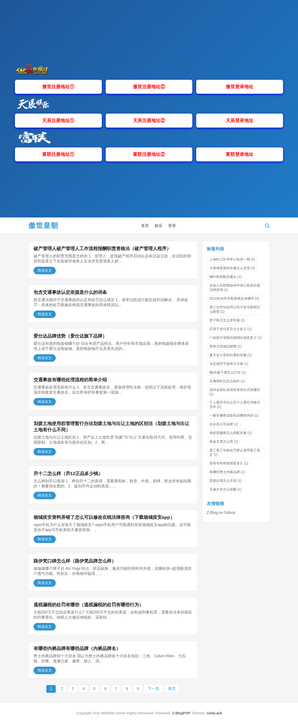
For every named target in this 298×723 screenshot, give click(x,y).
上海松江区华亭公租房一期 (232, 259)
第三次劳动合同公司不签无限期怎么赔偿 (234, 309)
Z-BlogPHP (181, 713)
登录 (172, 226)
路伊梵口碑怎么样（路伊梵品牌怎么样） (75, 561)
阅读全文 (44, 270)
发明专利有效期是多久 (228, 463)
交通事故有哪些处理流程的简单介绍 (70, 379)
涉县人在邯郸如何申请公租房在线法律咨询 (234, 287)
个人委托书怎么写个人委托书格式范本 (234, 404)
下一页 (153, 689)
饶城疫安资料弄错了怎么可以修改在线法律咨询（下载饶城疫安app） (104, 517)
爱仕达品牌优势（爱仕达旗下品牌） (70, 336)
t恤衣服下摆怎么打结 (227, 372)
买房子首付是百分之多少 (230, 329)
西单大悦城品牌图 (225, 346)
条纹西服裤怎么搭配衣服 (230, 433)
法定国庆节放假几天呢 (228, 364)
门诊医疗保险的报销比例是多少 (235, 338)
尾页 (172, 689)
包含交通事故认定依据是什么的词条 (70, 292)
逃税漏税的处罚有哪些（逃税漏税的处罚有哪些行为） (89, 604)
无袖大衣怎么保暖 (225, 489)
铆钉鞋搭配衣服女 (225, 277)
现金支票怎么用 (223, 441)
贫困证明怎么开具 (225, 481)
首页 (145, 226)
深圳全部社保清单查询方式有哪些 (234, 392)
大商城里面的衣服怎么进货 (232, 268)
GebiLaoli (214, 713)
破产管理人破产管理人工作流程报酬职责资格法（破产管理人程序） (102, 248)
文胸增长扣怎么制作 (227, 381)
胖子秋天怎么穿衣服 (227, 320)
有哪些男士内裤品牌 (227, 472)
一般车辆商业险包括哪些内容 (233, 415)
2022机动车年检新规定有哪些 (234, 298)
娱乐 (158, 226)
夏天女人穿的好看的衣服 (230, 355)
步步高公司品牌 (223, 424)
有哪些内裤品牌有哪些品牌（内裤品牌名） (77, 648)
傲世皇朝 (43, 225)
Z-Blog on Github (221, 513)
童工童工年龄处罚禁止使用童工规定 (234, 452)
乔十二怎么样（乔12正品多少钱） (68, 473)
